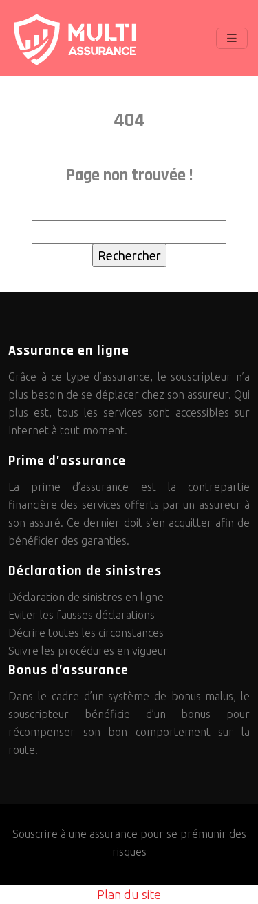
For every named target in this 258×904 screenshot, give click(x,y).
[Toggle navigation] (232, 38)
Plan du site (129, 894)
